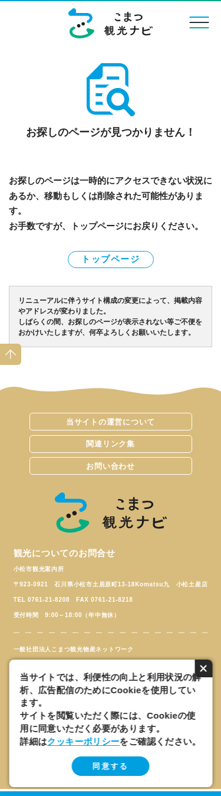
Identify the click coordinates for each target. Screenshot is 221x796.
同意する (110, 766)
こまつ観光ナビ (110, 23)
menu (198, 22)
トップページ (110, 259)
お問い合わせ (110, 466)
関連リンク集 (110, 443)
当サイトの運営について (110, 421)
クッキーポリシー (83, 741)
